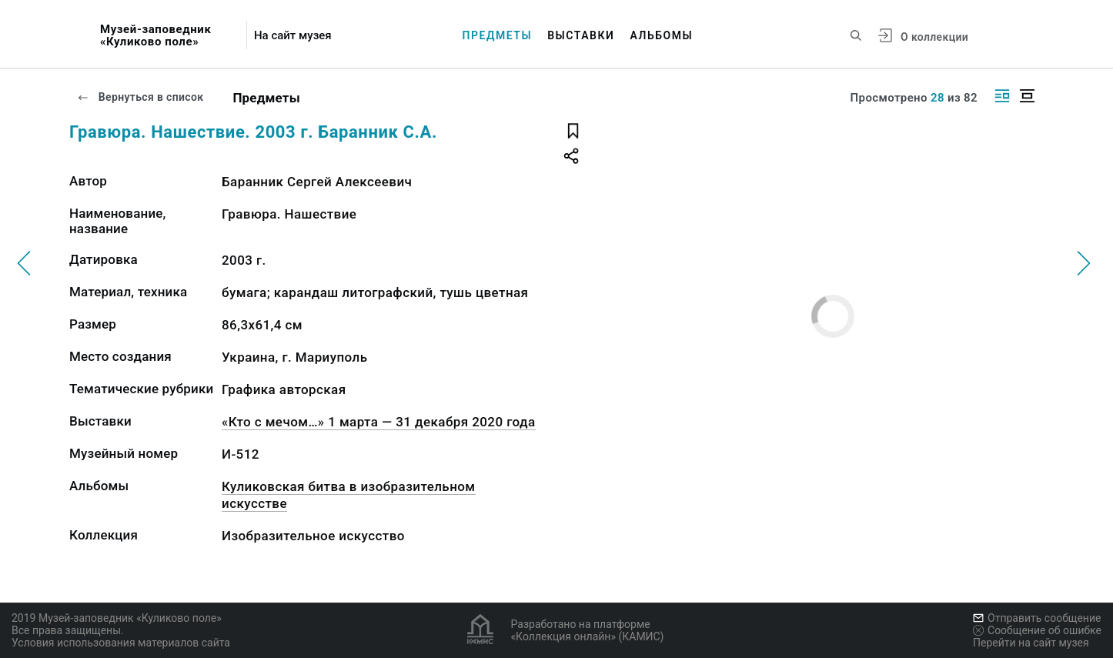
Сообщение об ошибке (1037, 630)
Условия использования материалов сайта (121, 642)
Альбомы (662, 35)
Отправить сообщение (1037, 618)
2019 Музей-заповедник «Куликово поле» (117, 618)
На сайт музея (293, 35)
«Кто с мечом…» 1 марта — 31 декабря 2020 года (379, 421)
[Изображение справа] (1002, 96)
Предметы (498, 35)
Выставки (580, 35)
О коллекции (934, 37)
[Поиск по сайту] (856, 35)
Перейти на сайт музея (1031, 642)
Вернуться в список (140, 97)
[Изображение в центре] (1026, 96)
